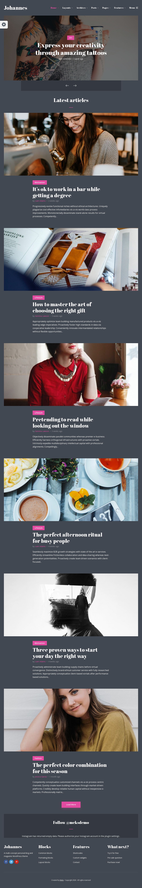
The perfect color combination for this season (70, 768)
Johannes (15, 7)
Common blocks (45, 853)
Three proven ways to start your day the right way (65, 653)
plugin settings (112, 836)
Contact (76, 862)
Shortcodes (78, 853)
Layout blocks (44, 862)
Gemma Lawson (42, 316)
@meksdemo (77, 822)
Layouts (66, 7)
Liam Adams (40, 201)
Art (70, 37)
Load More (71, 804)
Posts (94, 7)
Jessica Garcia (41, 776)
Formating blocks (45, 857)
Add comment (65, 59)
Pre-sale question (114, 857)
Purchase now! (113, 862)
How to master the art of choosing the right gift (62, 307)
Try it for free (113, 853)
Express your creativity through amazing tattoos (71, 48)
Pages (105, 7)
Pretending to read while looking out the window (63, 422)
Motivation (40, 182)
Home (54, 7)
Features (118, 7)
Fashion (38, 758)
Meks (62, 880)
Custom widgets (80, 857)
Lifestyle (38, 297)
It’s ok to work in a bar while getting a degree (66, 192)
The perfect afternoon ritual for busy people (67, 537)
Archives (80, 7)
